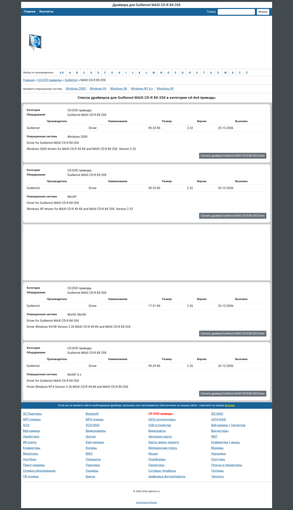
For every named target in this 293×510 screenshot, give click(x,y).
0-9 (62, 72)
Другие (91, 436)
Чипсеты (217, 476)
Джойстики (31, 436)
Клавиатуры (31, 448)
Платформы (157, 459)
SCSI (26, 425)
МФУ (89, 453)
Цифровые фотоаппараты (167, 476)
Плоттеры (218, 459)
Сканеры (92, 471)
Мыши (153, 453)
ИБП (214, 436)
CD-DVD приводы (49, 80)
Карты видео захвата (163, 442)
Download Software (146, 502)
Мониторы (30, 453)
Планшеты (93, 459)
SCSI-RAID (93, 425)
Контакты (46, 11)
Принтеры (93, 465)
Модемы (217, 448)
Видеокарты (157, 431)
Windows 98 (118, 88)
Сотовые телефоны (162, 471)
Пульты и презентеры (226, 465)
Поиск (211, 11)
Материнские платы (162, 448)
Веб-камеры (31, 431)
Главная (29, 11)
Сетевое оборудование (39, 471)
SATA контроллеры (162, 419)
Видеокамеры (96, 431)
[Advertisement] (159, 42)
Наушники (218, 453)
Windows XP (165, 88)
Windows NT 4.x (142, 88)
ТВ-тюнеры (31, 476)
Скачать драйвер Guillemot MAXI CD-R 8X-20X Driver (232, 155)
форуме (230, 405)
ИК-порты (30, 442)
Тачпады (217, 471)
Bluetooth (92, 414)
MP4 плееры (95, 419)
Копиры (91, 448)
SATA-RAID (218, 419)
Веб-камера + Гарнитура (228, 425)
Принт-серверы (34, 465)
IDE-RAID (217, 414)
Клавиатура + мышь (225, 442)
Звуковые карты (160, 436)
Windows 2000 (76, 88)
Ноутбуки (29, 459)
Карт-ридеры (95, 442)
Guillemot (71, 80)
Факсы (90, 476)
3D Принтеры (32, 414)
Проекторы (156, 465)
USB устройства (159, 425)
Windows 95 (98, 88)
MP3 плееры (32, 419)
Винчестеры (220, 431)
